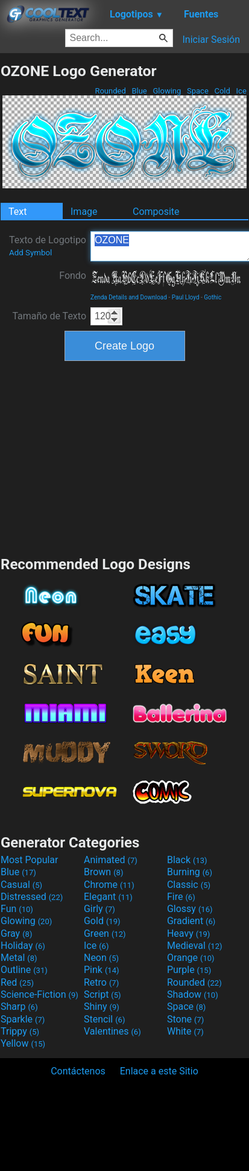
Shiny (101, 1006)
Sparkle (23, 1019)
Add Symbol (30, 252)
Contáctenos (78, 1071)
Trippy (20, 1031)
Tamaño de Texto (49, 316)
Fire (181, 896)
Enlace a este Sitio (159, 1071)
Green (105, 933)
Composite (156, 211)
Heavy (188, 933)
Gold (102, 921)
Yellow (23, 1043)
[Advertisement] (125, 456)
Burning (189, 872)
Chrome (109, 884)
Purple (189, 969)
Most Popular (29, 860)
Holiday (23, 945)
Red (17, 982)
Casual (21, 884)
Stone (185, 1019)
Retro (101, 982)
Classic (188, 884)
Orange (191, 957)
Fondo (72, 275)
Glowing (167, 90)
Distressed (32, 896)
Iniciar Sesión (211, 39)
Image (84, 211)
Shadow (192, 994)
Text (17, 211)
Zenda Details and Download (128, 297)
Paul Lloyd (186, 297)
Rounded (110, 90)
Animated (110, 860)
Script (102, 994)
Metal (19, 957)
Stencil (104, 1019)
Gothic (212, 297)
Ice (241, 90)
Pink (101, 969)
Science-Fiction (39, 994)
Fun (17, 908)
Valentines (112, 1031)
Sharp (19, 1006)
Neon (101, 957)
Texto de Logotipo (47, 245)
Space (197, 90)
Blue (139, 90)
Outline (24, 969)
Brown (103, 872)
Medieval (194, 945)
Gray (16, 933)
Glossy (190, 908)
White (185, 1031)
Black (187, 860)
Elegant (108, 896)
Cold (222, 90)
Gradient (191, 921)
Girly (99, 908)
